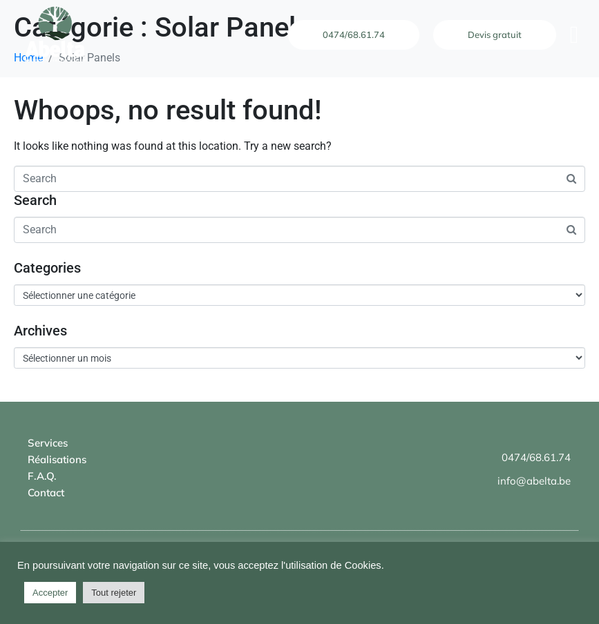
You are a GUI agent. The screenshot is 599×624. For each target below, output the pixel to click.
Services (48, 442)
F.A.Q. (42, 475)
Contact (46, 492)
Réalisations (57, 459)
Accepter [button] (50, 592)
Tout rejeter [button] (113, 592)
